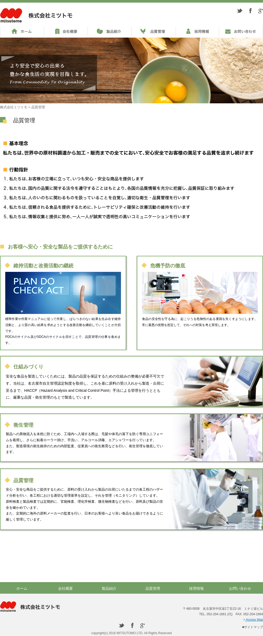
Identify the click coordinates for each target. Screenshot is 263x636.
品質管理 (152, 588)
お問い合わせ (240, 588)
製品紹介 (109, 588)
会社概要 (65, 588)
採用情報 (196, 588)
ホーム (21, 588)
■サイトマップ (252, 627)
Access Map (254, 620)
